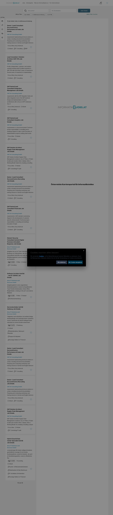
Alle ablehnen (62, 262)
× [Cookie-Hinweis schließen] (83, 251)
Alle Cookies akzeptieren (75, 262)
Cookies (41, 256)
